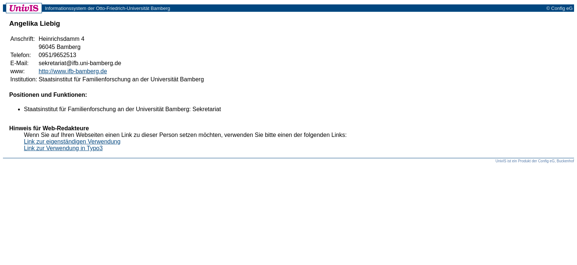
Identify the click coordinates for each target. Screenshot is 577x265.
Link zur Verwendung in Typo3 (63, 148)
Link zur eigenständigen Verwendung (72, 141)
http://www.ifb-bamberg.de (73, 71)
